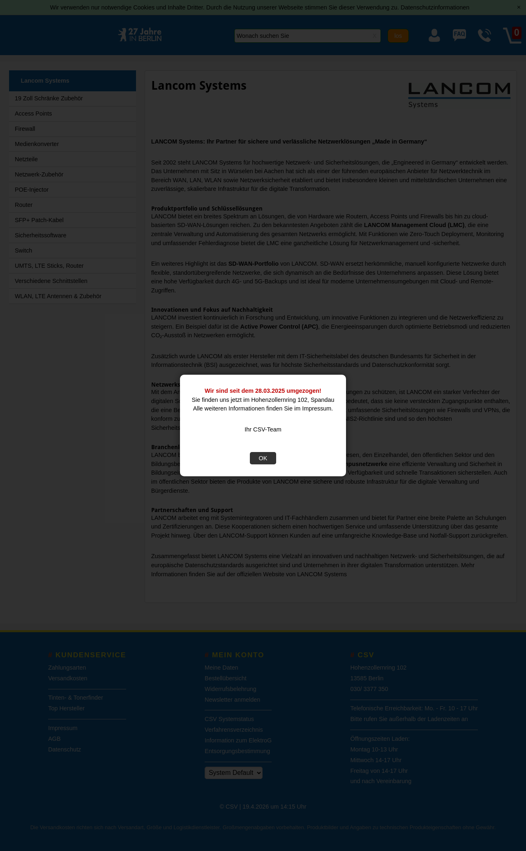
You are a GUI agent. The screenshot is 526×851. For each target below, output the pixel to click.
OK (263, 458)
